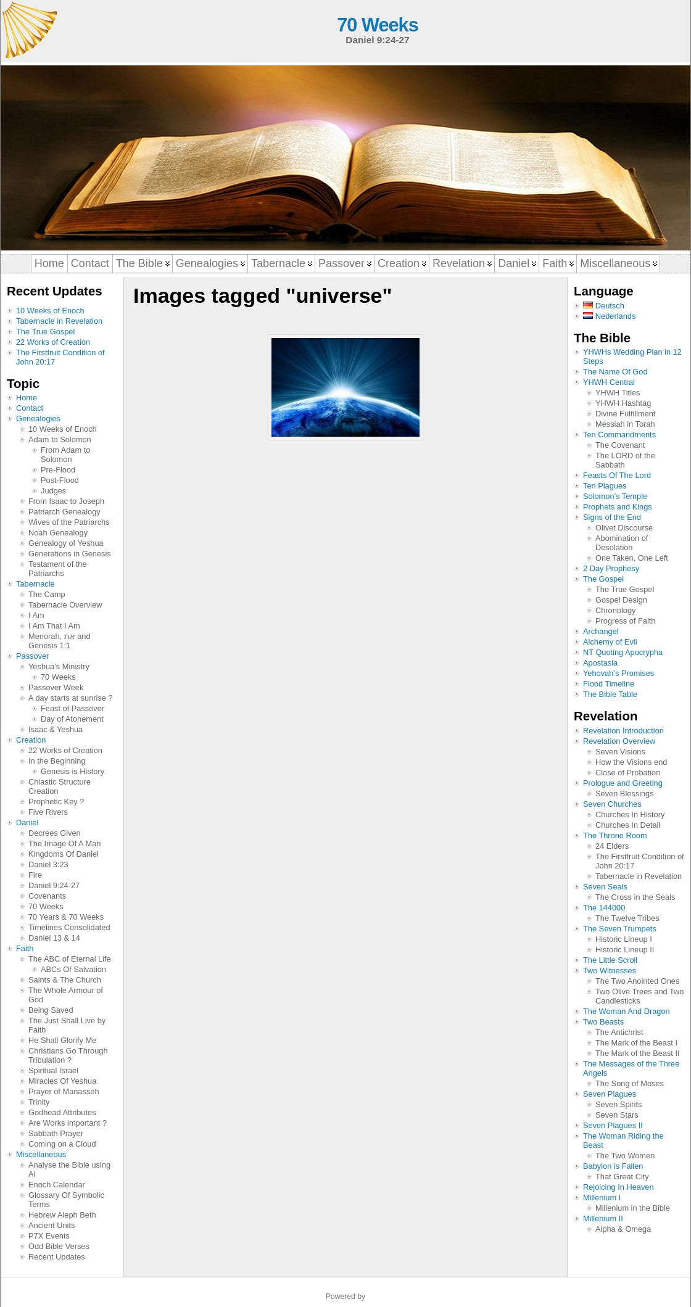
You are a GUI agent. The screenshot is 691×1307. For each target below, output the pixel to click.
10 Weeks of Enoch (50, 310)
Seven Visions (620, 751)
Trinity (38, 1102)
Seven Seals (605, 886)
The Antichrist (619, 1032)
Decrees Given (54, 833)
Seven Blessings (624, 793)
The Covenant (620, 445)
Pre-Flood (58, 469)
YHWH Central (609, 382)
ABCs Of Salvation (73, 969)
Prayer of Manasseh (63, 1091)
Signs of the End (612, 517)
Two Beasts (603, 1021)
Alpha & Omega (623, 1229)
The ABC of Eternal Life (69, 958)
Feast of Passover (72, 708)
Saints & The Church (64, 979)
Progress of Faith (625, 620)
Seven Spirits (618, 1104)
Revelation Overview (619, 741)
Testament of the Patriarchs (57, 568)
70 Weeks (377, 25)
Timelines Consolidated (69, 927)
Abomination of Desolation (621, 543)
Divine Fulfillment (625, 413)
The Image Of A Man (64, 843)
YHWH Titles (617, 392)
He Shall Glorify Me (62, 1040)
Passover (32, 656)
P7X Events (49, 1235)
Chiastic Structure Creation (59, 786)
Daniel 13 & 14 (54, 937)
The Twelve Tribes (627, 918)
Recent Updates (56, 1256)
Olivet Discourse (624, 527)
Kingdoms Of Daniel (63, 854)
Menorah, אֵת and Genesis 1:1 (59, 641)
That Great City (622, 1176)
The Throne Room (615, 835)
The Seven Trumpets (619, 928)
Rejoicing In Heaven (618, 1187)
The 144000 (604, 907)
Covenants (47, 896)
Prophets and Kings (617, 506)
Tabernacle (35, 583)
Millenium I (602, 1197)
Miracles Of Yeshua (62, 1081)
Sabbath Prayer (55, 1133)
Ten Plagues (604, 485)
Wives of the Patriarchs (69, 522)
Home (26, 397)
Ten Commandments (619, 434)
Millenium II (603, 1218)
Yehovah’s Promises (618, 673)
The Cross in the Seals (635, 897)
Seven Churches (612, 804)
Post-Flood (60, 480)
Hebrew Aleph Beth (62, 1214)
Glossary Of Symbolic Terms (66, 1199)
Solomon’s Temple (615, 496)
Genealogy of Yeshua (66, 543)
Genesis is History (72, 771)
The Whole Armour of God (65, 995)
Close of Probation (627, 772)
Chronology (615, 610)
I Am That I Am (54, 625)
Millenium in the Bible (632, 1208)
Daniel (27, 822)
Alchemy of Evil (610, 641)
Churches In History (629, 814)
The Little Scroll (610, 960)
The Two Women (625, 1155)
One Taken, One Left (631, 558)
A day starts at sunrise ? (70, 698)
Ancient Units (51, 1225)
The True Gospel (45, 331)
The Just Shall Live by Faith (67, 1025)
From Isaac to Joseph (66, 501)
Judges (53, 490)
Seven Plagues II (613, 1125)
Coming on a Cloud (62, 1143)
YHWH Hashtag (623, 403)
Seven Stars (617, 1114)
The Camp (46, 594)
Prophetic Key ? (56, 801)
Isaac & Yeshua (55, 729)
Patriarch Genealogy (64, 511)
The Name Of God (615, 371)
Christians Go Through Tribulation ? (68, 1055)
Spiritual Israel (53, 1070)
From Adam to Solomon (65, 454)
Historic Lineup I (623, 939)
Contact (29, 408)
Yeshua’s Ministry (58, 666)
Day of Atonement (72, 719)
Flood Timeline (608, 683)
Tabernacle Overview (65, 604)
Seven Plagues (609, 1094)
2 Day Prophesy (611, 568)
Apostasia (600, 662)
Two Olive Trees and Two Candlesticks (639, 996)
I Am (36, 615)
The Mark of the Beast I (636, 1042)
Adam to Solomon (59, 439)
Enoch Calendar (56, 1184)
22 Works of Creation (53, 342)
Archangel (601, 631)
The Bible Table (610, 694)
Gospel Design (621, 599)
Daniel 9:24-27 (54, 885)
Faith (24, 948)
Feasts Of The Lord (617, 475)
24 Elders (612, 846)
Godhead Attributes (62, 1112)
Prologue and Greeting (623, 783)
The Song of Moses (629, 1083)
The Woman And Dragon (626, 1011)
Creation (31, 739)
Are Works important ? (67, 1123)
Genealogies (38, 418)
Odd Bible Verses (58, 1246)
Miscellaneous (41, 1154)
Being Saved (50, 1010)
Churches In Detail (627, 825)
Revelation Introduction (623, 730)
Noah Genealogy (58, 532)
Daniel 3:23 (48, 864)
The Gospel (603, 578)
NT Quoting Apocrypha (623, 652)
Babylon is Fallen (613, 1166)
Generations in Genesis (69, 553)
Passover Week (55, 687)
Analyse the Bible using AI (69, 1169)
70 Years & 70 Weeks (66, 916)
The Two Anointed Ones (637, 981)
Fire (35, 875)
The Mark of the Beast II (637, 1053)
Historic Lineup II (624, 949)
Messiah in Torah (625, 424)
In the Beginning (57, 760)
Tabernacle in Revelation (59, 321)
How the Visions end (631, 762)
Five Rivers (48, 812)
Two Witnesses (609, 970)
